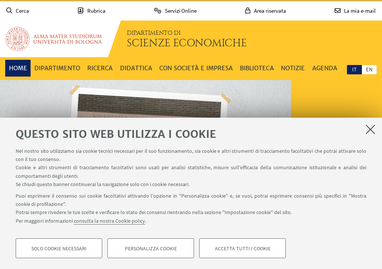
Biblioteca (257, 68)
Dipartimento (57, 68)
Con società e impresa (196, 68)
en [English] (369, 69)
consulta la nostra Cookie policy (109, 221)
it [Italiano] (354, 69)
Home (18, 68)
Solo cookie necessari (59, 248)
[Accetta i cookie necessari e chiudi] (370, 130)
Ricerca (100, 68)
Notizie (293, 68)
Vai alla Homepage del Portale (53, 39)
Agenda (324, 68)
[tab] (354, 69)
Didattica (136, 68)
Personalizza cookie (151, 248)
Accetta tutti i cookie (242, 248)
